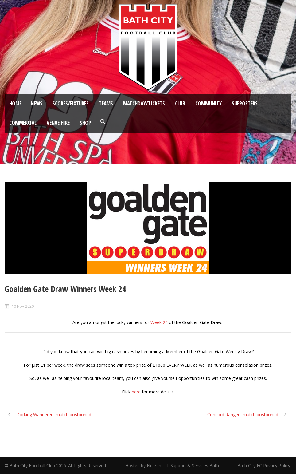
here (136, 392)
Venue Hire (58, 122)
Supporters (245, 103)
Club (180, 103)
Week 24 (159, 322)
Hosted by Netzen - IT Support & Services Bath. (172, 465)
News (36, 103)
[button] (103, 122)
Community (208, 103)
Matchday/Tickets (144, 103)
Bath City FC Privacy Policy (264, 465)
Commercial (23, 122)
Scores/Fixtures (71, 103)
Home (15, 103)
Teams (106, 103)
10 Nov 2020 (23, 306)
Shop (85, 122)
